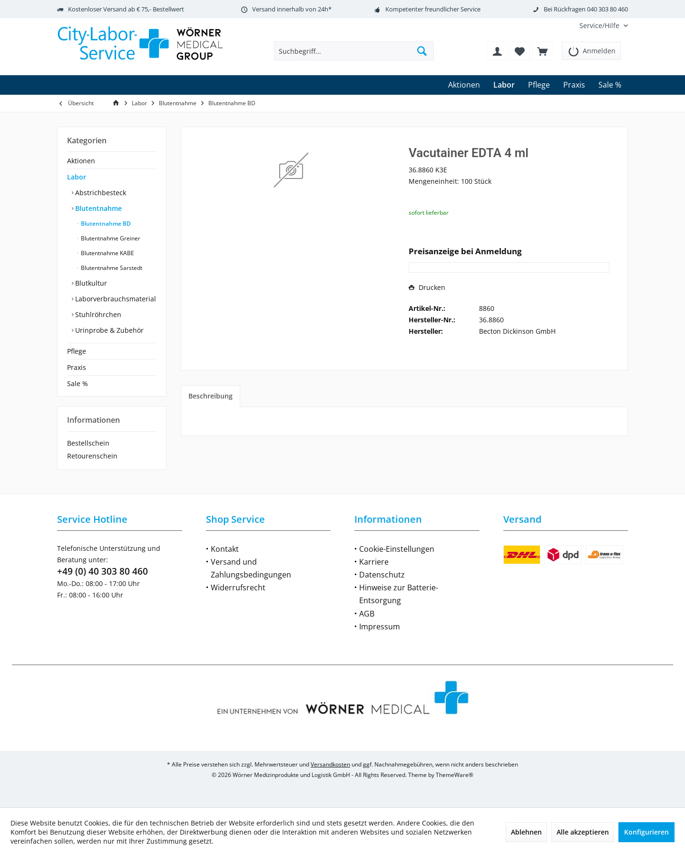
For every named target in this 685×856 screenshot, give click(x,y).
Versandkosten (330, 764)
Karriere (374, 562)
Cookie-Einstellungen (396, 549)
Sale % (77, 383)
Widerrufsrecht (238, 587)
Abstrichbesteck (99, 192)
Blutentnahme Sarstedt (110, 268)
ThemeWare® (454, 775)
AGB (366, 613)
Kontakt (225, 549)
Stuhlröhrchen (97, 314)
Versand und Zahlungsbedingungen (251, 568)
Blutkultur (90, 283)
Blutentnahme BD (105, 223)
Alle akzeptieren (583, 831)
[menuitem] (600, 25)
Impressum (379, 626)
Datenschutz (382, 574)
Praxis (76, 367)
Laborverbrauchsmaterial (114, 298)
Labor (76, 176)
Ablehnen (526, 831)
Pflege (76, 351)
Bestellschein (88, 443)
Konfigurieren (646, 831)
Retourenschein (92, 455)
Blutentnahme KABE (106, 253)
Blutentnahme (97, 208)
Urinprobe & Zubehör (108, 330)
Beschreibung (210, 395)
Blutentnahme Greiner (109, 238)
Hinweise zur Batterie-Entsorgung (398, 594)
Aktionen (81, 160)
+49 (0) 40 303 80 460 (102, 571)
